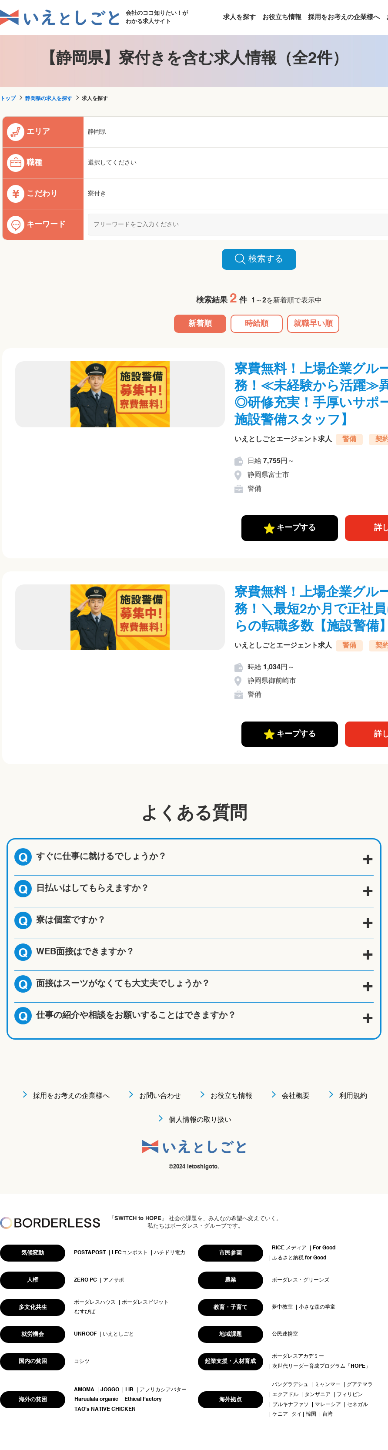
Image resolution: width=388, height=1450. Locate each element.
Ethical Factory (143, 1399)
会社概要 (296, 1096)
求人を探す (239, 17)
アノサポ (113, 1280)
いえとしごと (118, 1334)
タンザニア (317, 1394)
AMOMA (84, 1390)
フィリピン (350, 1394)
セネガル (357, 1404)
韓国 (311, 1414)
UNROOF (85, 1334)
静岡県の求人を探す (48, 98)
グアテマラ (360, 1384)
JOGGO (109, 1390)
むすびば (84, 1312)
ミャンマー (327, 1384)
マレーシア (328, 1404)
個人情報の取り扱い (200, 1120)
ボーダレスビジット (145, 1302)
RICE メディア (289, 1248)
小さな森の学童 (317, 1307)
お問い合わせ (160, 1096)
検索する (259, 259)
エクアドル (285, 1394)
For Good (324, 1248)
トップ (8, 98)
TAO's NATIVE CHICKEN (105, 1409)
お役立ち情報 (281, 17)
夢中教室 (282, 1307)
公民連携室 (285, 1334)
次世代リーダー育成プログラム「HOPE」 (321, 1366)
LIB (129, 1390)
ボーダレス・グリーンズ (300, 1280)
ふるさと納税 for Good (299, 1258)
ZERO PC (85, 1280)
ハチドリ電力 (169, 1252)
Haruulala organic (96, 1399)
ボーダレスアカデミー (298, 1356)
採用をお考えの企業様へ (344, 17)
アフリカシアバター (163, 1390)
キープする (290, 528)
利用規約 (353, 1096)
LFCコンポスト (130, 1252)
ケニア (280, 1414)
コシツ (82, 1361)
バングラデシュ (290, 1384)
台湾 (327, 1414)
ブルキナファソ (290, 1404)
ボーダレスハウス (95, 1302)
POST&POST (90, 1252)
